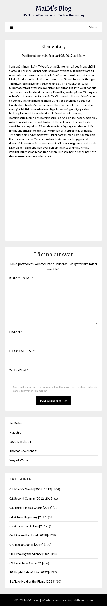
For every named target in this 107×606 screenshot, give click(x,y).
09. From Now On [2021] (26, 563)
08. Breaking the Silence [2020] (30, 554)
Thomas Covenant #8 (23, 451)
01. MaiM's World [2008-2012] (30, 489)
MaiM (81, 55)
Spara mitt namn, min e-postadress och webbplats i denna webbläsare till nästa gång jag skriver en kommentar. (55, 388)
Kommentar (21, 278)
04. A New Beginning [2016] (28, 517)
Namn (15, 332)
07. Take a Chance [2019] (26, 544)
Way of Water (18, 460)
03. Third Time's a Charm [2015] (30, 507)
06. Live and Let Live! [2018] (28, 535)
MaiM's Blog (53, 8)
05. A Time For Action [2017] (28, 526)
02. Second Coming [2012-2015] (31, 498)
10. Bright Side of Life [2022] (29, 572)
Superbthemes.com (80, 600)
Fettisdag (15, 423)
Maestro (15, 432)
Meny (93, 27)
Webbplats (18, 370)
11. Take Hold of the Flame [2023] (32, 581)
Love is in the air (20, 441)
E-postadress (22, 351)
